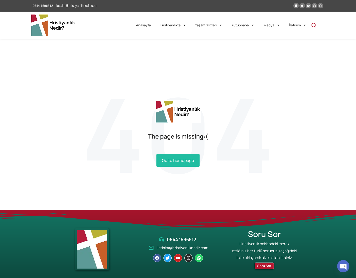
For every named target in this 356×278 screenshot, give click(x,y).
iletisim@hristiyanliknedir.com (182, 247)
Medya (272, 25)
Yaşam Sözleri (208, 25)
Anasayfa (143, 25)
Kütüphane (243, 25)
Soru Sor (264, 265)
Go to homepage (178, 160)
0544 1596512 (181, 239)
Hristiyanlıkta (173, 25)
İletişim (298, 25)
